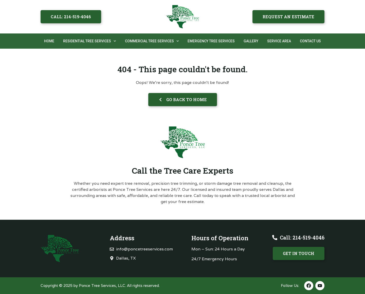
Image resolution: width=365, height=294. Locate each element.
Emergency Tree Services (211, 41)
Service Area (279, 41)
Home (49, 41)
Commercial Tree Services (152, 41)
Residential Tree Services (89, 41)
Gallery (251, 41)
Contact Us (310, 41)
